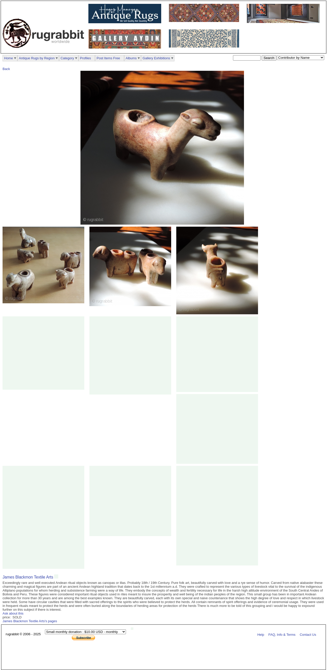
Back (6, 69)
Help (260, 634)
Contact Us (308, 634)
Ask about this (13, 613)
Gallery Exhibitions (156, 58)
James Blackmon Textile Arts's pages (30, 621)
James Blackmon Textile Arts (28, 577)
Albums (131, 58)
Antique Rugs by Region (37, 58)
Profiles (85, 58)
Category (67, 58)
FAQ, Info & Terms (282, 634)
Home (8, 58)
